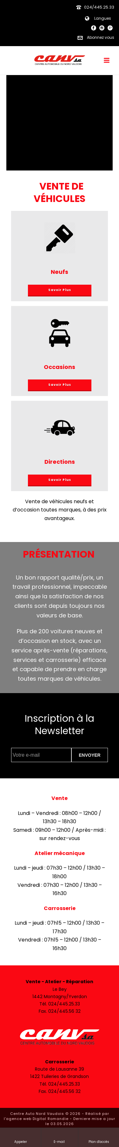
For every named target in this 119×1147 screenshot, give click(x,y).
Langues (96, 18)
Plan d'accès (99, 1137)
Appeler (20, 1137)
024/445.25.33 (99, 7)
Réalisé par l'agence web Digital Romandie (56, 1116)
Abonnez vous (94, 37)
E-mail (60, 1137)
